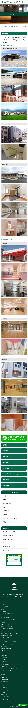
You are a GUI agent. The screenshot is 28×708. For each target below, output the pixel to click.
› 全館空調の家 (5, 664)
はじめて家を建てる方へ (9, 546)
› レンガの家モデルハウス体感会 (9, 633)
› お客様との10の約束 (6, 622)
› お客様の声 (4, 679)
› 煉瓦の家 (4, 662)
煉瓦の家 (5, 507)
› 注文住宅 (4, 646)
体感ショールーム (7, 539)
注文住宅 (5, 499)
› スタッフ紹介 (5, 690)
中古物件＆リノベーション (9, 496)
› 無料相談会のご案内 (6, 635)
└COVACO (4, 655)
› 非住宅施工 (4, 666)
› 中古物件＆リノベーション (8, 644)
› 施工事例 (4, 677)
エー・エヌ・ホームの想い (9, 531)
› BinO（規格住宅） (6, 648)
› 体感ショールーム (6, 624)
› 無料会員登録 (5, 637)
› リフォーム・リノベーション (9, 668)
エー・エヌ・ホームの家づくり (15, 26)
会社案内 (3, 685)
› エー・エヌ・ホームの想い (8, 619)
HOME (5, 26)
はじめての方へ (6, 528)
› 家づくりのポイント (6, 626)
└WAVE (3, 653)
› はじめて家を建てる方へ (7, 628)
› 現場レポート (5, 681)
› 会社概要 (4, 688)
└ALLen (3, 650)
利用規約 (3, 611)
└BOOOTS (4, 659)
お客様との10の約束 (8, 535)
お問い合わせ (4, 609)
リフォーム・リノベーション (10, 518)
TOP (2, 604)
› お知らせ (4, 694)
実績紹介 (3, 675)
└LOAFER (4, 657)
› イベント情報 (5, 696)
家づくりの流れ (7, 550)
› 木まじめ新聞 (5, 699)
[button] (25, 2)
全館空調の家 (6, 510)
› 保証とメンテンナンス (7, 670)
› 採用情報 (4, 692)
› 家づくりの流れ (5, 631)
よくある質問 (4, 607)
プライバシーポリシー (7, 613)
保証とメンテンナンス (8, 522)
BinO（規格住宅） (7, 503)
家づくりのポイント (8, 543)
